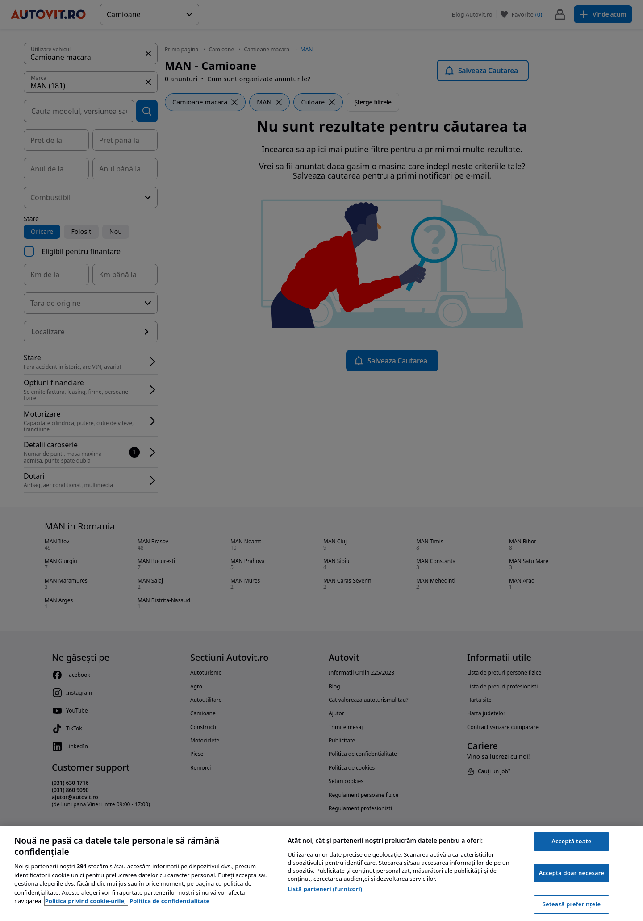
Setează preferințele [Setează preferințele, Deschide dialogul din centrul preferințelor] (572, 904)
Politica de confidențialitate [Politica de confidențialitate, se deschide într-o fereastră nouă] (169, 901)
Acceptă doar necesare (571, 873)
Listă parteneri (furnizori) (325, 889)
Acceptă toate (571, 841)
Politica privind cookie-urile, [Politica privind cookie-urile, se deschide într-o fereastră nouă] (86, 901)
